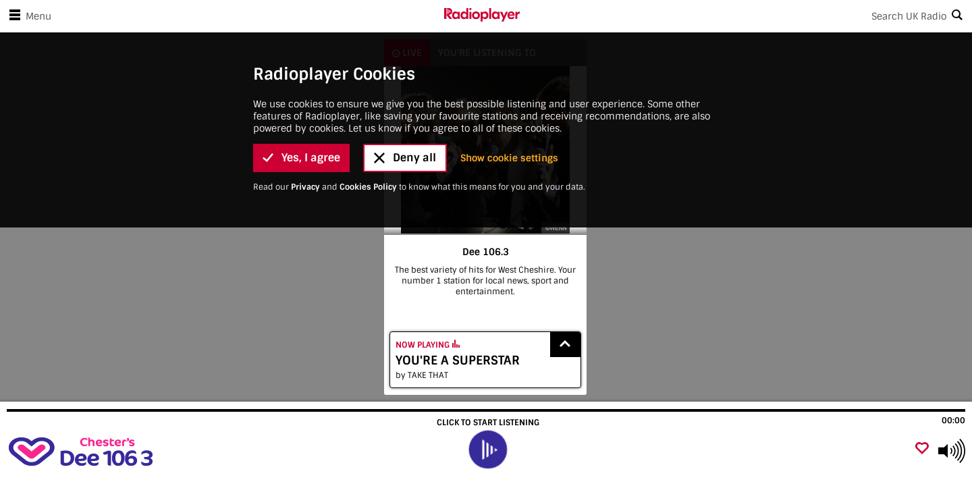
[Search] (746, 16)
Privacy (305, 187)
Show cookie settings (509, 158)
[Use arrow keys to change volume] (951, 450)
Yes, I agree (301, 158)
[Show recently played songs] (565, 344)
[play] (488, 449)
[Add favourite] (922, 449)
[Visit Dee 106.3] (83, 451)
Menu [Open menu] (27, 16)
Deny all (405, 158)
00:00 (953, 420)
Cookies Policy (368, 187)
